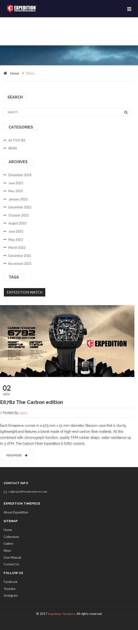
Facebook (10, 582)
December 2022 (19, 207)
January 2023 (18, 199)
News (7, 550)
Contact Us (11, 564)
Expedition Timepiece (61, 613)
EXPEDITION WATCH (24, 292)
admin (24, 412)
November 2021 (20, 264)
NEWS (12, 148)
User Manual (12, 557)
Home (8, 530)
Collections (11, 537)
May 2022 (15, 239)
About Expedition (16, 512)
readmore (16, 455)
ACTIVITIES (16, 140)
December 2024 (19, 175)
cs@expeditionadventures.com (27, 491)
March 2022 (17, 247)
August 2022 (17, 223)
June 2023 (15, 183)
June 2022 (15, 231)
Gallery (9, 543)
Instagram (11, 595)
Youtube (9, 589)
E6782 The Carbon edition (31, 402)
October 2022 (18, 215)
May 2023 (15, 191)
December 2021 (19, 256)
